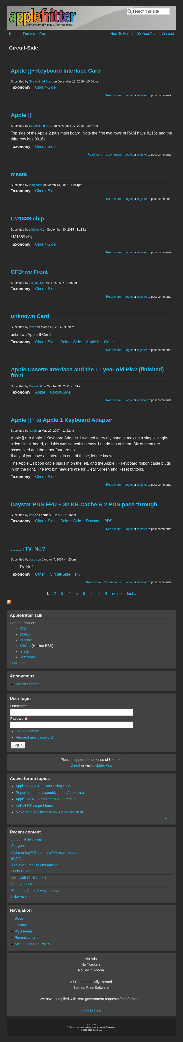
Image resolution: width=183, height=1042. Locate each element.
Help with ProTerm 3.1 (28, 878)
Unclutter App (101, 765)
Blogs (19, 918)
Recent (45, 34)
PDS (108, 521)
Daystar (92, 521)
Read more (113, 95)
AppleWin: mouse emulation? (34, 865)
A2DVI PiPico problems (34, 806)
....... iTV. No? (28, 549)
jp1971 (16, 858)
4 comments (113, 582)
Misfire (25, 646)
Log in (128, 95)
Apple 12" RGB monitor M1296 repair (45, 799)
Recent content (27, 684)
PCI (78, 574)
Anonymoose (21, 884)
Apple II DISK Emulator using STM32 (45, 786)
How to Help (91, 1010)
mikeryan (18, 896)
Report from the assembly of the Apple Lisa (50, 793)
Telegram (27, 657)
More (169, 819)
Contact (168, 34)
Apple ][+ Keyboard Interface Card (56, 71)
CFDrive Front (29, 272)
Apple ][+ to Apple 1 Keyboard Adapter (61, 420)
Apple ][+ (22, 115)
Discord (26, 640)
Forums (29, 34)
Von (31, 515)
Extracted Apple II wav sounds (35, 891)
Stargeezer (20, 846)
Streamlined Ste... (41, 81)
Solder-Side (71, 342)
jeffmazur (35, 283)
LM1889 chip (27, 218)
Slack (24, 651)
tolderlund (35, 229)
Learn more (19, 663)
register (142, 95)
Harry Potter (20, 871)
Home (13, 34)
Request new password (34, 737)
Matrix (25, 634)
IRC (23, 629)
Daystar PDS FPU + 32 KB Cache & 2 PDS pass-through (84, 504)
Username (20, 706)
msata (19, 174)
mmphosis (36, 185)
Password (20, 719)
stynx (32, 327)
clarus (33, 559)
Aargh (33, 430)
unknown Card (30, 316)
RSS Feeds (24, 931)
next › (117, 593)
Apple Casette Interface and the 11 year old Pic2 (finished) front (87, 372)
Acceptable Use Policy (32, 944)
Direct (75, 765)
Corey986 (35, 386)
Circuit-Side (45, 87)
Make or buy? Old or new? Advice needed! (49, 812)
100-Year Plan (146, 34)
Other (109, 342)
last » (131, 593)
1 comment (113, 154)
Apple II (92, 342)
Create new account (31, 731)
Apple (40, 392)
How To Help (120, 34)
